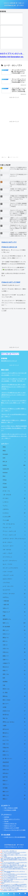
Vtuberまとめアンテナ (9, 242)
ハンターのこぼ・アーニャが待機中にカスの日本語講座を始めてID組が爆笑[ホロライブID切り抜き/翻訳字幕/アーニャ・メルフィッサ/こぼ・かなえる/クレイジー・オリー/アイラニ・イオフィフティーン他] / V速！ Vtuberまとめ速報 (14, 886)
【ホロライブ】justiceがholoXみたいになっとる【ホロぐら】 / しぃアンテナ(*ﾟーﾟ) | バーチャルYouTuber (13, 853)
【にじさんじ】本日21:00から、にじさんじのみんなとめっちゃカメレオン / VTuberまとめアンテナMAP (14, 863)
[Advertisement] (14, 106)
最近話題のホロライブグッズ (9, 360)
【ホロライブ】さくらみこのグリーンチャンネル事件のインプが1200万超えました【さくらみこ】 (14, 436)
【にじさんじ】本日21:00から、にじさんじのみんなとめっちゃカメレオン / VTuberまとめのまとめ (14, 875)
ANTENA (6, 817)
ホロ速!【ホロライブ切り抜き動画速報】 (15, 837)
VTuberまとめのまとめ (9, 247)
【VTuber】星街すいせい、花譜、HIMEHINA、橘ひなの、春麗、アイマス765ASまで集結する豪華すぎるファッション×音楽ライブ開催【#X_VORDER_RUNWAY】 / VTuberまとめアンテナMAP (14, 859)
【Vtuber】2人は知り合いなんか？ (10, 285)
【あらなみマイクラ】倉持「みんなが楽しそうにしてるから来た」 (13, 296)
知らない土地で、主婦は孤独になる (9, 850)
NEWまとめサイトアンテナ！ (12, 819)
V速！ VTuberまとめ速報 (11, 808)
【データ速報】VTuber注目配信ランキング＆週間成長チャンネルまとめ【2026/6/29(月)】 (13, 263)
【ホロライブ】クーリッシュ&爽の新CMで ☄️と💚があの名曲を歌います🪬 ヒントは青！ (13, 268)
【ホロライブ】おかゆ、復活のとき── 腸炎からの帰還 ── (13, 290)
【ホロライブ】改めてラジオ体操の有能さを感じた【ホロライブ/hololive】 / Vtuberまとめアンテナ (14, 890)
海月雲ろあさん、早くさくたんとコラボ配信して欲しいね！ (13, 251)
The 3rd (6, 821)
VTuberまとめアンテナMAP (10, 282)
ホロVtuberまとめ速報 (10, 810)
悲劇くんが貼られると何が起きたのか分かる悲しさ (13, 274)
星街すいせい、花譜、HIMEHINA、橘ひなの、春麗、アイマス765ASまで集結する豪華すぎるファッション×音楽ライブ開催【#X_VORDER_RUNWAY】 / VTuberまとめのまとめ (14, 866)
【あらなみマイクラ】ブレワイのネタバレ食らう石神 (13, 309)
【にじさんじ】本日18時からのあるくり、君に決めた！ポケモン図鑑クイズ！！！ (13, 257)
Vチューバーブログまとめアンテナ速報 (14, 830)
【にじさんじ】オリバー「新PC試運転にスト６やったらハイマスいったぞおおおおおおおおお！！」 (13, 303)
